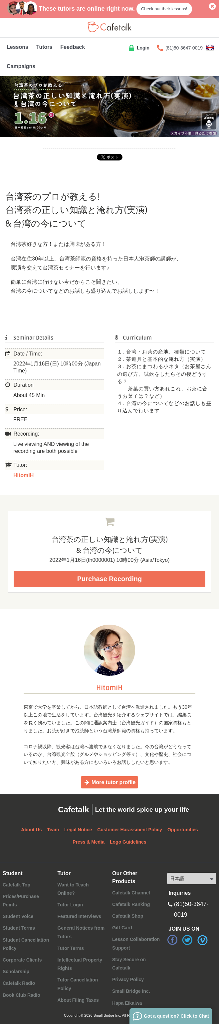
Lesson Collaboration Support (136, 943)
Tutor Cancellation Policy (77, 984)
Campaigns (21, 66)
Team (53, 829)
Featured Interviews (79, 916)
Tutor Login (70, 904)
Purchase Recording (109, 578)
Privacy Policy (128, 979)
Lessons (17, 47)
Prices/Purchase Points (21, 900)
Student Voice (18, 916)
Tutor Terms (70, 948)
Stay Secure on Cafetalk (129, 964)
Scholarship (16, 971)
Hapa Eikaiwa (127, 1003)
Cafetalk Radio (19, 983)
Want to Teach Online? (73, 889)
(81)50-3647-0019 (179, 48)
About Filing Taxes (78, 1000)
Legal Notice (78, 829)
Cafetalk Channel (131, 892)
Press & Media (89, 842)
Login (138, 48)
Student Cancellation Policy (26, 944)
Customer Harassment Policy (129, 829)
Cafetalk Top (16, 884)
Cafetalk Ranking (131, 904)
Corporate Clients (22, 960)
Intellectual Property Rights (79, 964)
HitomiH (23, 475)
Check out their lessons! (164, 8)
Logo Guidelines (128, 842)
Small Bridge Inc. (131, 991)
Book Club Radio (21, 995)
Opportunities (182, 829)
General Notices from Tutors (81, 932)
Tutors (44, 47)
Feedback (72, 47)
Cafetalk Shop (127, 916)
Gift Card (122, 927)
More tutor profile (110, 782)
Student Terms (19, 928)
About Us (31, 829)
